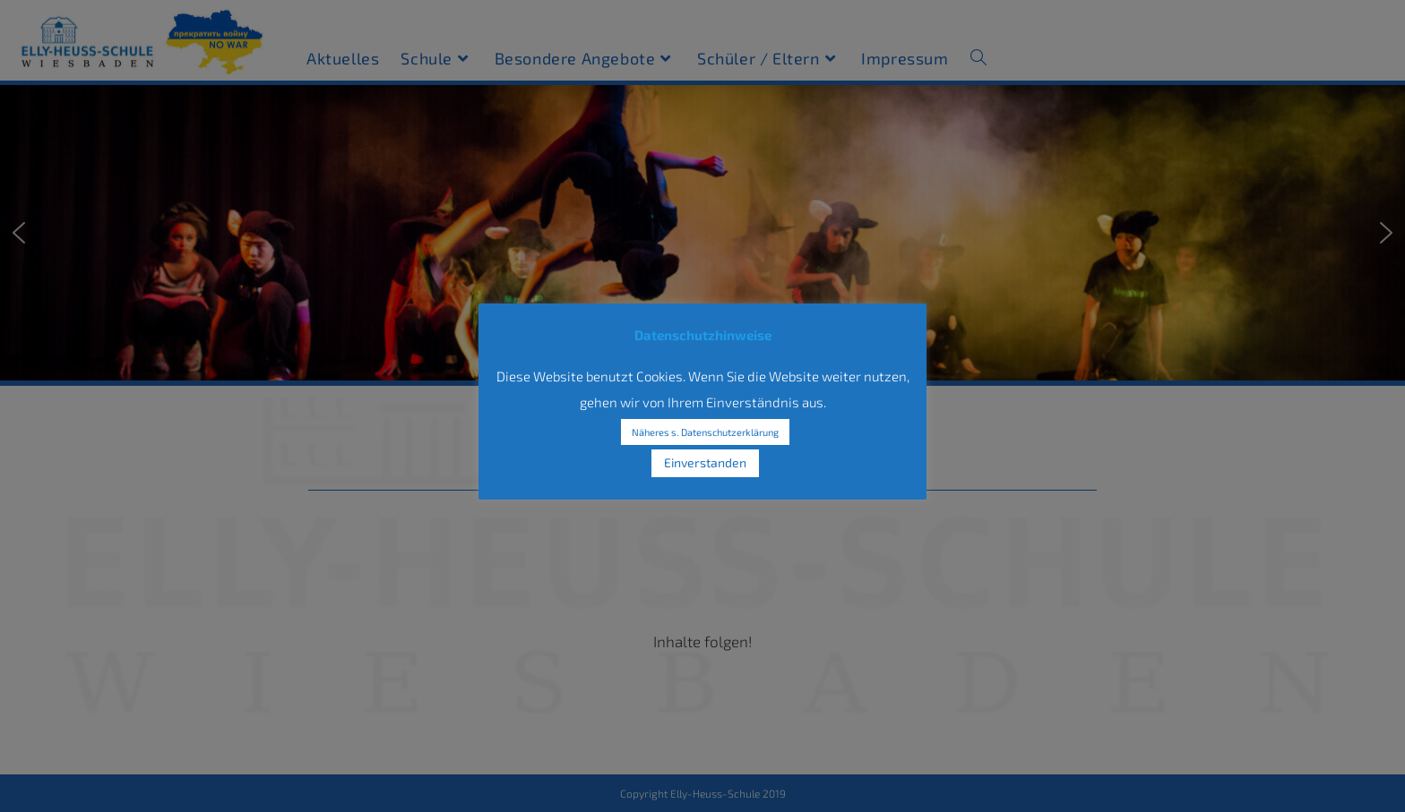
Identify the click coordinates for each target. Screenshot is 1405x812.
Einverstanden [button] (705, 462)
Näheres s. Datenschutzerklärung (705, 432)
